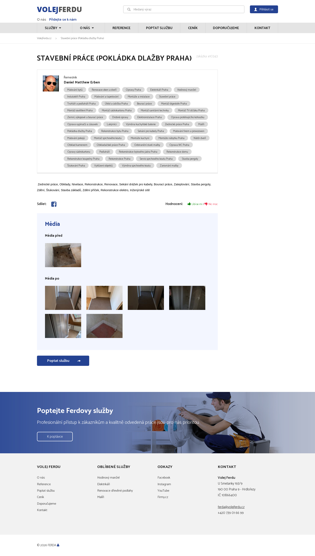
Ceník (193, 28)
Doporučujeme (226, 28)
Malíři (100, 497)
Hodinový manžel (108, 477)
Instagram (164, 484)
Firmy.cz (163, 497)
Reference (121, 28)
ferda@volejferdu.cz (231, 507)
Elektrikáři (103, 484)
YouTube (163, 490)
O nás (41, 20)
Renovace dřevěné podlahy (115, 490)
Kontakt (262, 28)
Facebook (164, 477)
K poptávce (55, 436)
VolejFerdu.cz (44, 38)
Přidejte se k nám (63, 20)
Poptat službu (159, 28)
